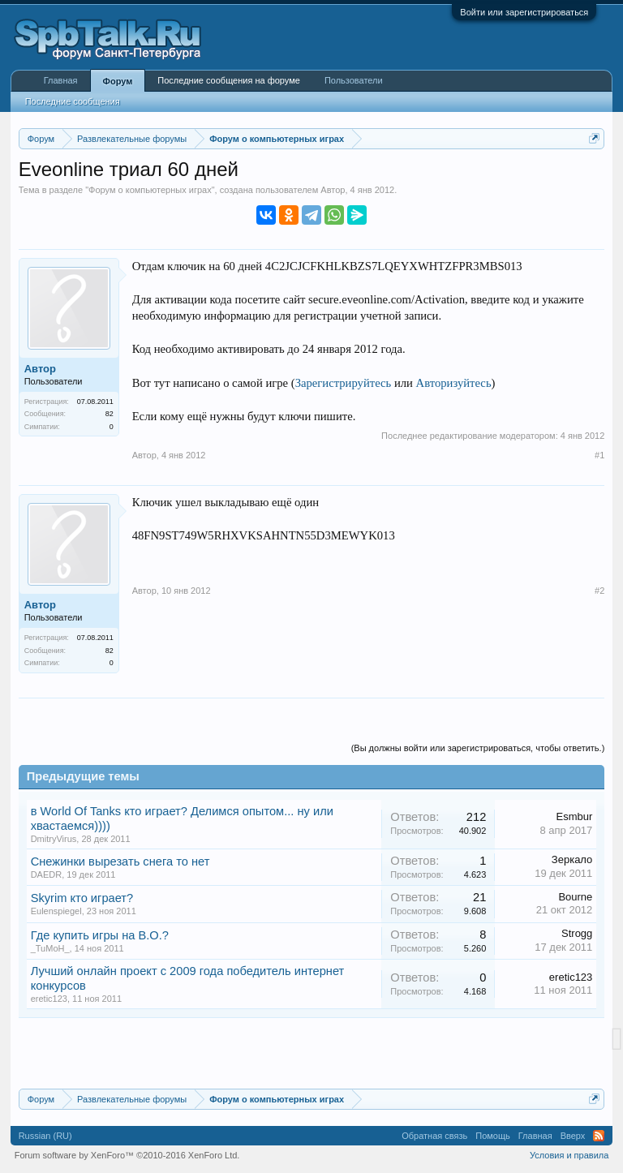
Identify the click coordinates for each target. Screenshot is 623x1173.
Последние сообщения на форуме (228, 80)
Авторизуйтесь (454, 382)
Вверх (573, 1136)
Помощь (492, 1136)
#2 (599, 590)
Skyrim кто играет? (82, 898)
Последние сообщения (72, 101)
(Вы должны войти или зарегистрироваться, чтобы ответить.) (478, 748)
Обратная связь (434, 1136)
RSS (598, 1135)
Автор (332, 190)
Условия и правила (569, 1155)
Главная (61, 80)
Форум (118, 81)
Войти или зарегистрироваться (524, 12)
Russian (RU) (45, 1136)
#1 (599, 455)
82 (109, 414)
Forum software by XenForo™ (127, 1155)
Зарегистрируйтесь (343, 382)
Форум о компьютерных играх (150, 190)
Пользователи (353, 80)
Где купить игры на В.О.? (100, 935)
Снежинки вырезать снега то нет (120, 861)
